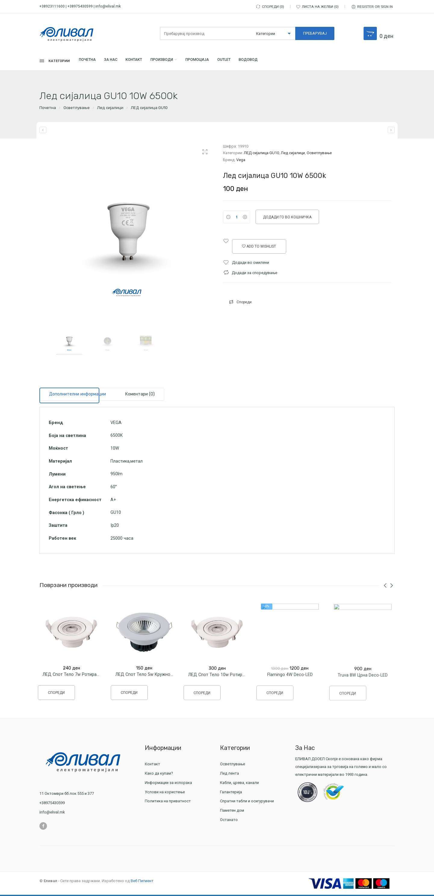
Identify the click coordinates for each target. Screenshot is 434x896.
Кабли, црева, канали (240, 784)
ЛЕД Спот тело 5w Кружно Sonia (149, 680)
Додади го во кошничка (287, 218)
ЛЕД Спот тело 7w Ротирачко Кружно (81, 679)
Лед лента (230, 775)
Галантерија (231, 793)
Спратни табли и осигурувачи (247, 802)
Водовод (289, 61)
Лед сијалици (110, 109)
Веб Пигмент (142, 882)
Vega (240, 161)
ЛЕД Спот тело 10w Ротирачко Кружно (228, 681)
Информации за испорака (168, 784)
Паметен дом (232, 812)
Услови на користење (165, 793)
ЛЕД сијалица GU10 (149, 109)
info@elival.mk (108, 6)
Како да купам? (159, 775)
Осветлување (77, 109)
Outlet (259, 61)
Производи (185, 61)
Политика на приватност (168, 802)
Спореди (244, 303)
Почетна (94, 61)
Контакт (151, 61)
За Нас (123, 61)
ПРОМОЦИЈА (227, 61)
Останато (229, 821)
